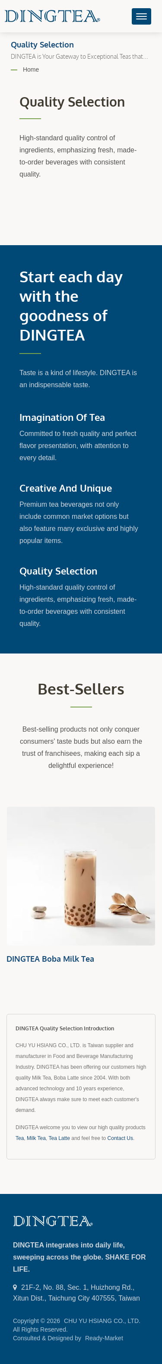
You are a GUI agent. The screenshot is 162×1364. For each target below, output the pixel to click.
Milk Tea (36, 1138)
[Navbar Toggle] (141, 16)
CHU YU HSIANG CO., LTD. (102, 1320)
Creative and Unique (65, 488)
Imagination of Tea (62, 417)
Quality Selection (58, 571)
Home (31, 69)
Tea (20, 1138)
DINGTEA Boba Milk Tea (50, 958)
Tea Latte (59, 1138)
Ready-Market (104, 1338)
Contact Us (120, 1138)
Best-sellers (81, 688)
